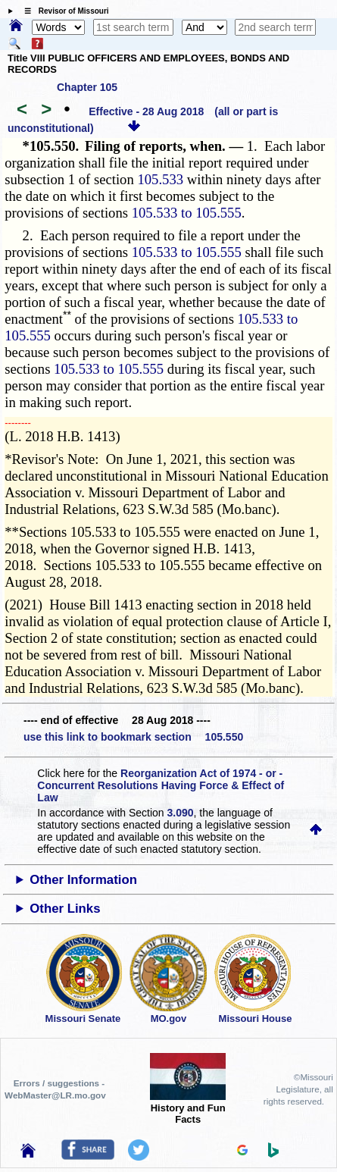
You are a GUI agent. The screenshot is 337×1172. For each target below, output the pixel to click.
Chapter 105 (87, 87)
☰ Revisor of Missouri (63, 11)
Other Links (65, 908)
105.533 (160, 179)
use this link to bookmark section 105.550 (133, 737)
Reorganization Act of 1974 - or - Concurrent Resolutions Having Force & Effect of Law (160, 785)
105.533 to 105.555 (187, 213)
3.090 (180, 813)
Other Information (83, 880)
